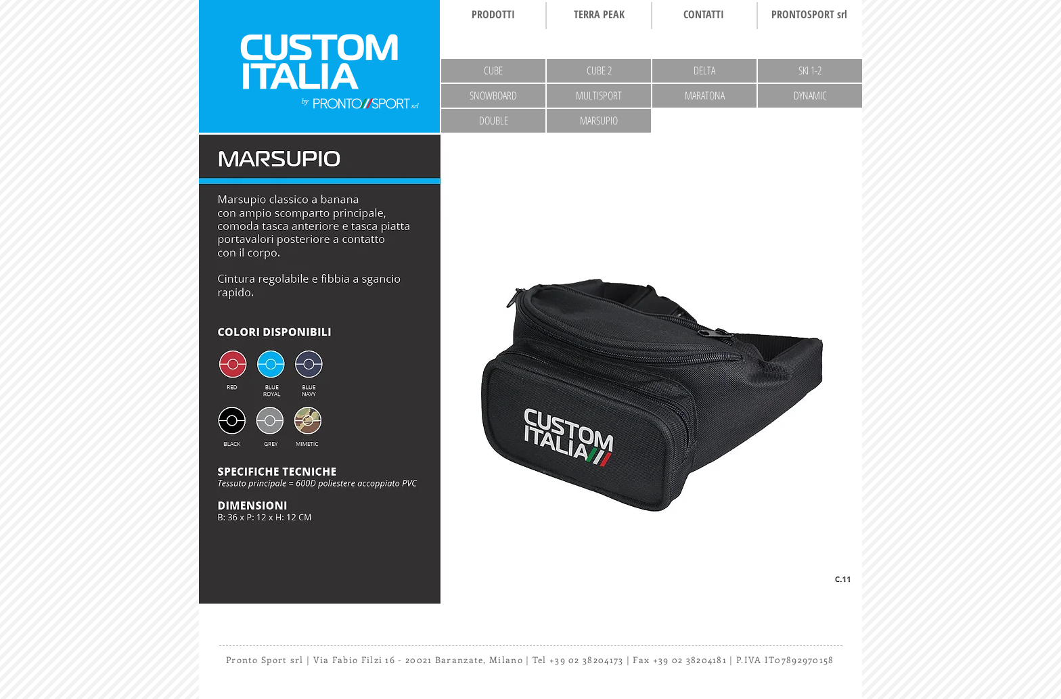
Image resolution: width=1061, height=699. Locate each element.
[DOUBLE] (493, 121)
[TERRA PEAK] (599, 14)
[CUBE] (493, 71)
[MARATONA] (704, 96)
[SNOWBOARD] (493, 96)
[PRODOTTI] (493, 14)
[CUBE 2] (599, 71)
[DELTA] (704, 71)
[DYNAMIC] (810, 96)
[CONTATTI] (704, 14)
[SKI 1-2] (810, 71)
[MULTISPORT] (599, 96)
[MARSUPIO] (599, 121)
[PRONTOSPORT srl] (809, 14)
